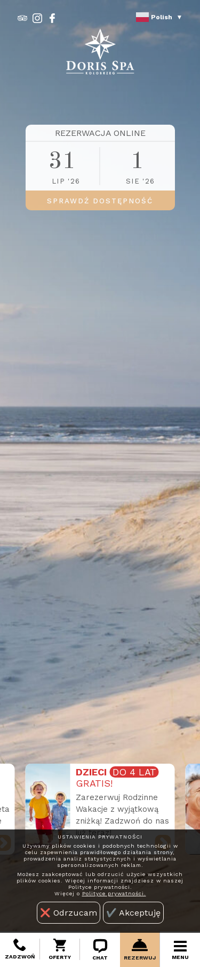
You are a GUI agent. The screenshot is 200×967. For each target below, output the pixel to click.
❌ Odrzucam (68, 913)
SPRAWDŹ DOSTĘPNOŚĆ (100, 201)
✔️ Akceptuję (133, 913)
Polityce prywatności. (114, 893)
